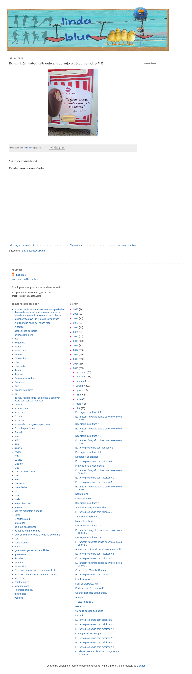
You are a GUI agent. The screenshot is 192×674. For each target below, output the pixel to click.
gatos (17, 440)
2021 (76, 332)
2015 (76, 359)
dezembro (81, 372)
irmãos (18, 452)
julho (78, 394)
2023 (76, 323)
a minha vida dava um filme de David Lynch (37, 319)
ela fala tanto (21, 408)
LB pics (18, 459)
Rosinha (19, 558)
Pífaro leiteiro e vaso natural (89, 465)
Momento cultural (84, 521)
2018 (76, 345)
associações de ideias (26, 331)
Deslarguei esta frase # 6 (88, 424)
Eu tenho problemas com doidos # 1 (93, 619)
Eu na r (18, 416)
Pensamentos (22, 542)
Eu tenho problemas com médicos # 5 (94, 624)
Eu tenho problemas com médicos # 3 (94, 638)
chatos (18, 346)
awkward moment (24, 335)
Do (16, 394)
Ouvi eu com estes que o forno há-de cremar (38, 534)
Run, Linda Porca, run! (86, 583)
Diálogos (19, 382)
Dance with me (83, 498)
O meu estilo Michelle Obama (90, 570)
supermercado (22, 586)
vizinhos (19, 597)
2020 (76, 336)
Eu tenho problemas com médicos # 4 (94, 629)
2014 (76, 363)
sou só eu (20, 578)
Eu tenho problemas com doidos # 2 (93, 574)
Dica (17, 386)
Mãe (17, 467)
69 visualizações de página (89, 611)
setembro (81, 385)
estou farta (20, 412)
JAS (17, 455)
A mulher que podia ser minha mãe (32, 323)
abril (78, 408)
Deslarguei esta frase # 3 (88, 503)
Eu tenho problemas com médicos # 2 (94, 642)
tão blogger (20, 593)
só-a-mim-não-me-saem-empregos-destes (36, 574)
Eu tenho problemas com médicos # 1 (94, 647)
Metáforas (20, 483)
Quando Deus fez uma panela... (91, 592)
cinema (18, 354)
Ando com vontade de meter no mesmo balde (98, 549)
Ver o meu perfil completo (25, 279)
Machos (19, 463)
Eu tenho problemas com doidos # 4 (93, 512)
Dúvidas (19, 404)
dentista (19, 374)
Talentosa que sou (24, 590)
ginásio (18, 448)
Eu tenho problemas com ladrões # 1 (94, 447)
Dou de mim (81, 494)
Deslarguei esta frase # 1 (88, 537)
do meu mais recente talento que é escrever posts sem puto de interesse (37, 399)
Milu (17, 495)
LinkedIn (79, 615)
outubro (80, 381)
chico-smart (20, 350)
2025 (76, 313)
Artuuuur (79, 597)
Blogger (141, 665)
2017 (76, 350)
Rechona (80, 606)
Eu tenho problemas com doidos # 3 (93, 558)
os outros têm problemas (27, 530)
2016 (76, 354)
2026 (76, 309)
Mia (16, 491)
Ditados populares (24, 390)
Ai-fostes (19, 327)
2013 (76, 368)
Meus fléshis (21, 487)
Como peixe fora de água (88, 633)
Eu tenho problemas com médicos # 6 (94, 553)
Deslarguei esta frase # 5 (88, 436)
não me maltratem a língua (28, 511)
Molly (17, 499)
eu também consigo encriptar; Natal (33, 424)
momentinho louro (24, 503)
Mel (16, 475)
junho (79, 399)
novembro (81, 376)
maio (79, 403)
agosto (80, 390)
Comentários (21, 358)
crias (17, 362)
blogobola (20, 342)
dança (18, 370)
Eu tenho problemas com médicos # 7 (94, 477)
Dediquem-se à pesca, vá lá (89, 588)
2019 (76, 341)
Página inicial (76, 245)
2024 (76, 318)
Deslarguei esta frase (25, 378)
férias (17, 436)
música (18, 507)
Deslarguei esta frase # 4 (88, 452)
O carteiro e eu (22, 519)
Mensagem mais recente (22, 245)
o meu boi (20, 523)
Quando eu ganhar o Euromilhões (32, 550)
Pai (16, 538)
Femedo (19, 432)
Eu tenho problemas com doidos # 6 (93, 461)
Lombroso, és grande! (86, 456)
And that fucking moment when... (92, 507)
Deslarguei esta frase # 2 (88, 525)
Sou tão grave (22, 582)
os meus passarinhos (25, 527)
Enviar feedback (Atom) (34, 250)
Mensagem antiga (127, 245)
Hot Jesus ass (82, 579)
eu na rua (19, 420)
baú (16, 338)
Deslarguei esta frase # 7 (88, 412)
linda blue (20, 275)
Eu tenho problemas (25, 428)
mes (17, 479)
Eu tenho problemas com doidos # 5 (93, 482)
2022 (76, 327)
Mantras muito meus (25, 471)
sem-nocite (20, 566)
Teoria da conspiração (86, 516)
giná (17, 444)
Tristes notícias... (84, 601)
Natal (17, 515)
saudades (20, 562)
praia (17, 546)
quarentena (20, 554)
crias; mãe (20, 366)
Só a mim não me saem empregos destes (36, 570)
